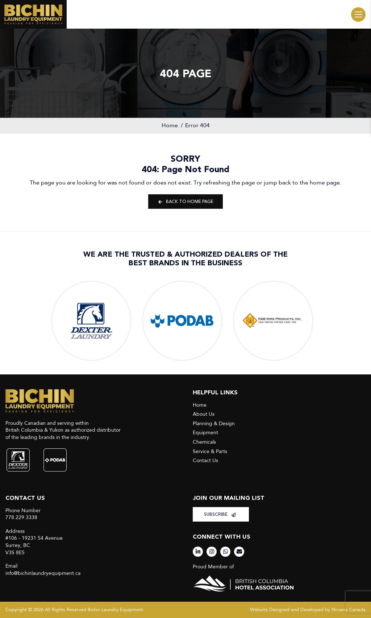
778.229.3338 (21, 517)
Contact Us (205, 460)
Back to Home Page (185, 201)
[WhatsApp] (225, 552)
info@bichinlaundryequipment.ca (42, 573)
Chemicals (204, 442)
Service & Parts (210, 451)
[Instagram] (212, 552)
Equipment (205, 433)
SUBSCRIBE (220, 514)
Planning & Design (214, 423)
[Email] (239, 552)
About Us (203, 414)
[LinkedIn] (198, 552)
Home (170, 125)
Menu (358, 14)
